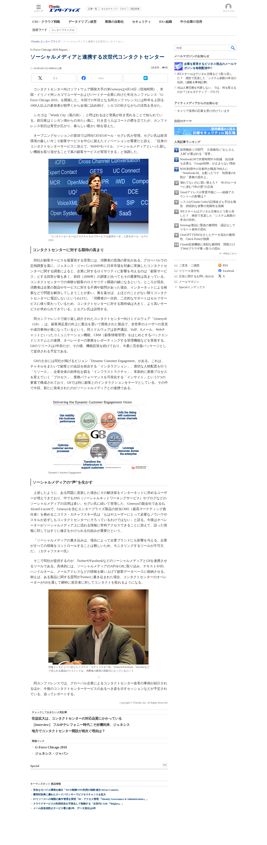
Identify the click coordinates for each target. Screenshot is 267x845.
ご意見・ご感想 (189, 265)
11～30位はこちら (227, 253)
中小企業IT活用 (191, 21)
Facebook (228, 270)
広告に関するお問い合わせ (196, 276)
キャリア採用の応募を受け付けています (203, 110)
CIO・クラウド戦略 (46, 21)
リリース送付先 (189, 270)
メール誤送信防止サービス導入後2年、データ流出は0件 (64, 808)
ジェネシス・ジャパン (51, 753)
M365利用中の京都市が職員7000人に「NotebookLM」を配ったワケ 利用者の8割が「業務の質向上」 (207, 173)
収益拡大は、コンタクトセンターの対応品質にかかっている (77, 718)
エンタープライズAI (63, 30)
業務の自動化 (114, 21)
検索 (233, 48)
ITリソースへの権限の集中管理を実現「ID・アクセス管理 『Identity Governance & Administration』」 (91, 799)
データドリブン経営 (82, 21)
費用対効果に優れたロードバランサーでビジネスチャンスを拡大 (69, 794)
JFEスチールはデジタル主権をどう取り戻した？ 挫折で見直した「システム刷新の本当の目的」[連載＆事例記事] (206, 78)
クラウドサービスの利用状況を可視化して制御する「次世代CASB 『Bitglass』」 (78, 803)
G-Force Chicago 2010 (51, 747)
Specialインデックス (192, 287)
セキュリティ (141, 21)
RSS (225, 265)
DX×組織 (165, 21)
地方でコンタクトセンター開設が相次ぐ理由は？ (68, 731)
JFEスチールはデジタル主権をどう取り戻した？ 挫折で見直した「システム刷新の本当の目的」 (208, 215)
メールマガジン (189, 281)
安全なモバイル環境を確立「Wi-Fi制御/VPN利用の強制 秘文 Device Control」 (76, 789)
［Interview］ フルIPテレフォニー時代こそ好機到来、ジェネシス (81, 724)
